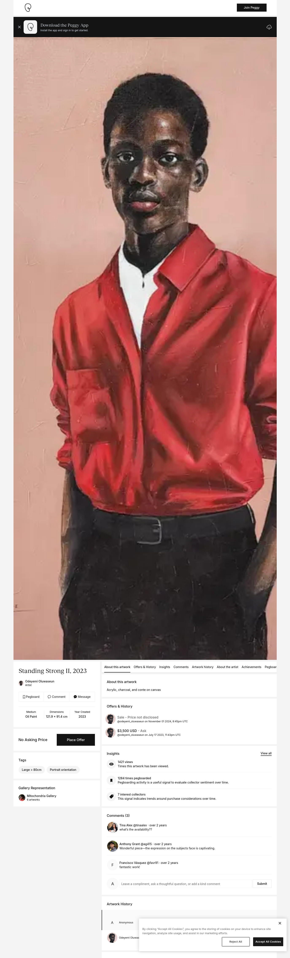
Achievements (252, 667)
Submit (262, 883)
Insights (164, 667)
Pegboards (272, 667)
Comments (181, 667)
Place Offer (76, 740)
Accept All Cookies (268, 941)
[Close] (280, 923)
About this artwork (117, 667)
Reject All (235, 941)
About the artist (227, 667)
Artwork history (202, 667)
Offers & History (145, 667)
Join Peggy (252, 7)
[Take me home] (28, 7)
